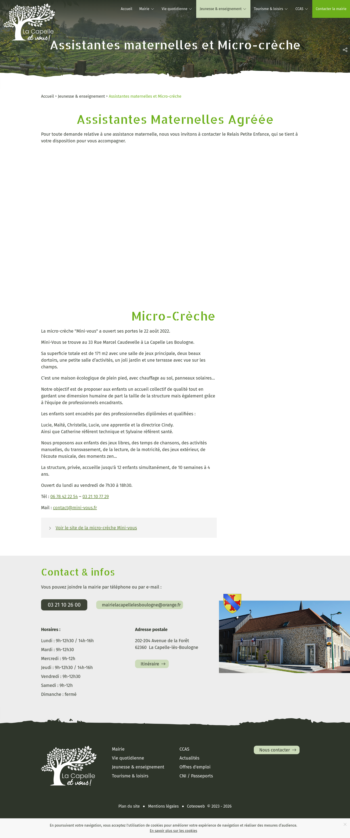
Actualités (189, 758)
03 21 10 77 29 (96, 496)
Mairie (118, 749)
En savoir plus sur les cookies (173, 831)
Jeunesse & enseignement (138, 767)
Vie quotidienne (128, 758)
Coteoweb (196, 806)
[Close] (345, 824)
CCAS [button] (302, 9)
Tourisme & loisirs (130, 776)
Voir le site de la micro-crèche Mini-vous (96, 527)
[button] (345, 50)
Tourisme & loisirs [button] (271, 9)
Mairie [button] (147, 9)
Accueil (126, 9)
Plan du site (129, 806)
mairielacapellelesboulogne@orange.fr (141, 605)
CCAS (184, 749)
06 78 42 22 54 (64, 496)
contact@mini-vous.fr (75, 507)
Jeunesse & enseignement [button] (223, 9)
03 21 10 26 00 (64, 605)
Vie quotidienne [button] (177, 9)
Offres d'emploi (194, 767)
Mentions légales (163, 806)
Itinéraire (154, 664)
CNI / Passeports (196, 776)
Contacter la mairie (331, 9)
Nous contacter (278, 750)
